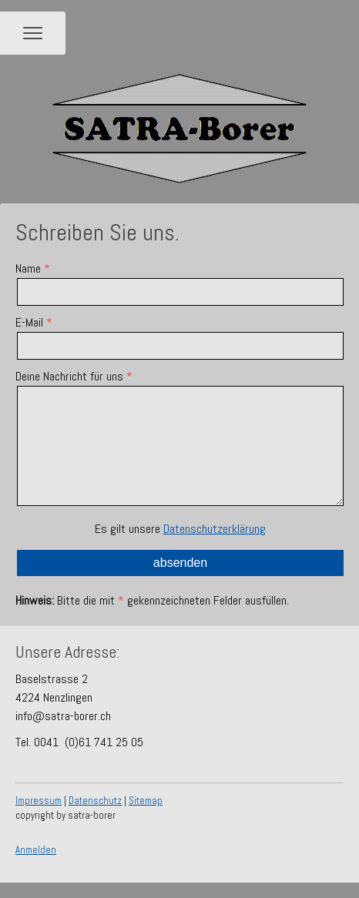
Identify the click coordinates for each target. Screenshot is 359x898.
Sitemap (146, 800)
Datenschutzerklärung (214, 529)
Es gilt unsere (180, 529)
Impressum (38, 800)
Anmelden (35, 849)
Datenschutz (95, 800)
